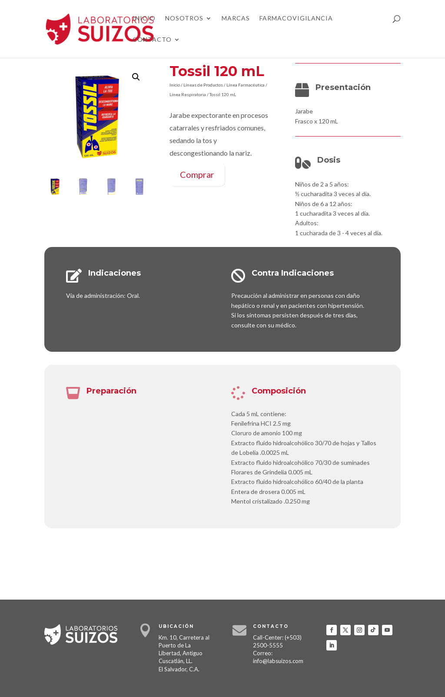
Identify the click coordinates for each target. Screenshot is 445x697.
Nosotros (184, 18)
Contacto (152, 40)
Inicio (144, 18)
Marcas (236, 18)
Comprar (197, 174)
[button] (136, 77)
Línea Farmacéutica (245, 84)
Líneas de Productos (203, 84)
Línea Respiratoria (187, 94)
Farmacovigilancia (296, 18)
